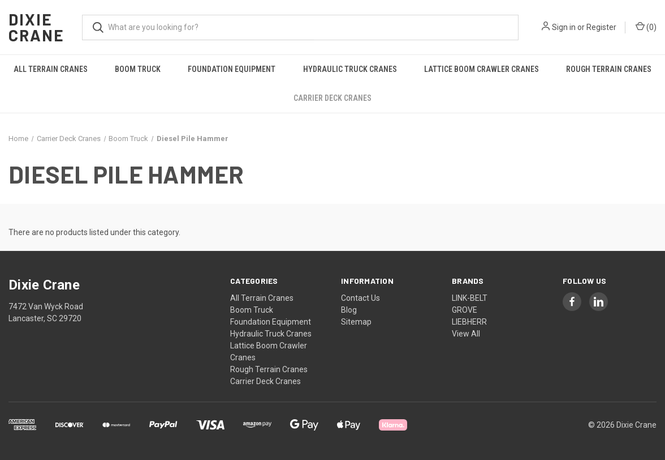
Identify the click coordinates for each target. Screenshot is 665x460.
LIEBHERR (469, 321)
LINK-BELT (469, 298)
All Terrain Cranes (51, 69)
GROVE (464, 309)
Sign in (564, 27)
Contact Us (360, 298)
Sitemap (356, 321)
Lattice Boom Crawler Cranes (481, 69)
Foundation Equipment (231, 69)
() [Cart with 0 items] (646, 27)
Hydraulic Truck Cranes (350, 69)
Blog (349, 309)
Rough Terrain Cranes (269, 369)
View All (466, 333)
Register (601, 27)
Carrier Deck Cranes (332, 98)
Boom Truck (138, 69)
